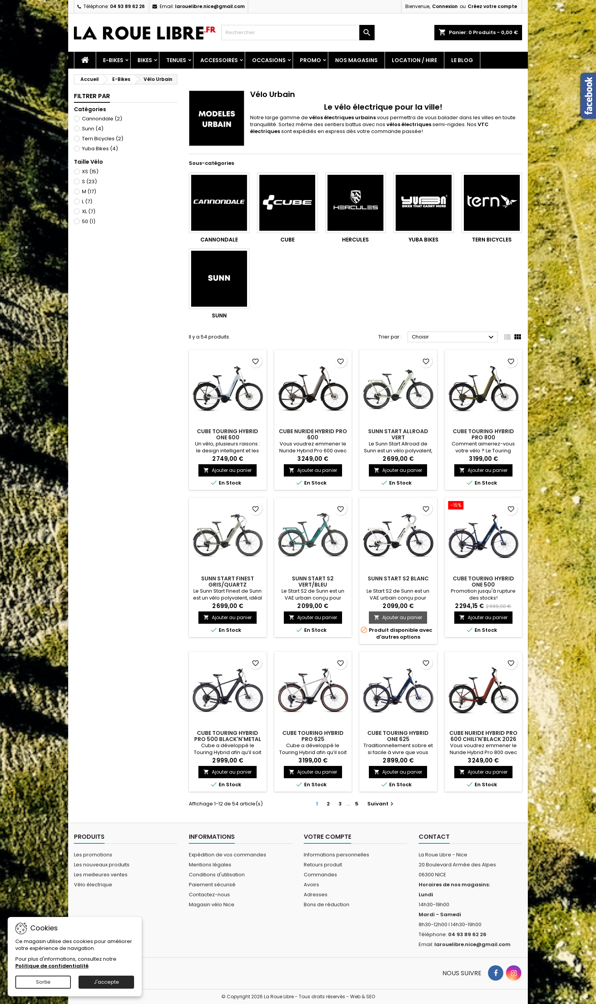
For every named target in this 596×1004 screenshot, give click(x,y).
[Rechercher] (298, 32)
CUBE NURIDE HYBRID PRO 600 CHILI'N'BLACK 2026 (483, 736)
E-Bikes (113, 60)
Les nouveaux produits (101, 864)
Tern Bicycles (102, 138)
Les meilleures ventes (101, 874)
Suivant (381, 803)
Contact (434, 836)
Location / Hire (414, 60)
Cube (287, 239)
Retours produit (323, 864)
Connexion (445, 6)
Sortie (43, 982)
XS (90, 171)
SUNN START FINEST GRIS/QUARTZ (227, 581)
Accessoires (219, 60)
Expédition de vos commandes (227, 854)
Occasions (269, 60)
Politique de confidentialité (51, 965)
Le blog (462, 60)
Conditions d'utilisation (217, 874)
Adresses (315, 894)
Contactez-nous (209, 894)
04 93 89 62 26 (127, 6)
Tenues (176, 60)
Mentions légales (210, 864)
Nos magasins (356, 60)
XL (88, 211)
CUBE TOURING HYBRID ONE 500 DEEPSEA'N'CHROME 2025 (483, 585)
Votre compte (327, 836)
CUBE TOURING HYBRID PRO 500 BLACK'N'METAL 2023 (227, 739)
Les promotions (93, 854)
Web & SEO (362, 996)
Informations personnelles (336, 854)
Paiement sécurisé (212, 884)
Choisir (454, 337)
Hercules (355, 239)
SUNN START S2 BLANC (398, 578)
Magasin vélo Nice (211, 904)
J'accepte (106, 982)
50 (88, 221)
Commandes (320, 874)
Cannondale (102, 118)
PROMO (310, 60)
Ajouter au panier (227, 470)
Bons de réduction (326, 904)
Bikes (145, 60)
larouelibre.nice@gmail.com (210, 6)
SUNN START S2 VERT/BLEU (313, 581)
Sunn (92, 128)
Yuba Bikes (100, 148)
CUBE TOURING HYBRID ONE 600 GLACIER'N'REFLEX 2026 (227, 437)
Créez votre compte (492, 6)
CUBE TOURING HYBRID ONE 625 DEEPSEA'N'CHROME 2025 (397, 739)
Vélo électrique (93, 884)
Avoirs (311, 884)
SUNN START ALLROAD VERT (398, 434)
